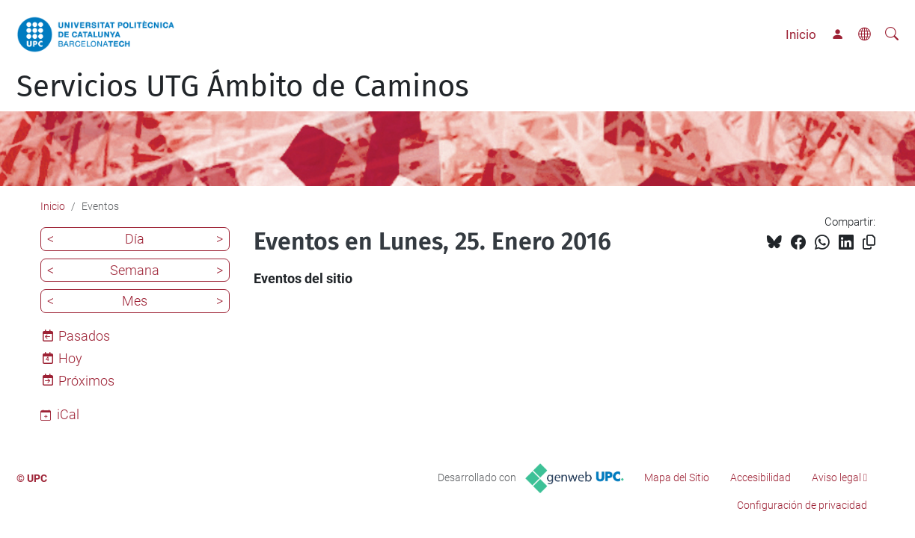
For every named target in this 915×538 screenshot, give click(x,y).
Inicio (801, 34)
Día (134, 239)
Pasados (84, 336)
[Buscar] (892, 34)
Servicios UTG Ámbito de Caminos (242, 87)
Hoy (70, 358)
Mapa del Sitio (676, 477)
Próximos (86, 381)
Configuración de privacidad (802, 505)
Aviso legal (836, 477)
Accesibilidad (760, 477)
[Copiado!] (869, 242)
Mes (134, 301)
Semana (134, 270)
